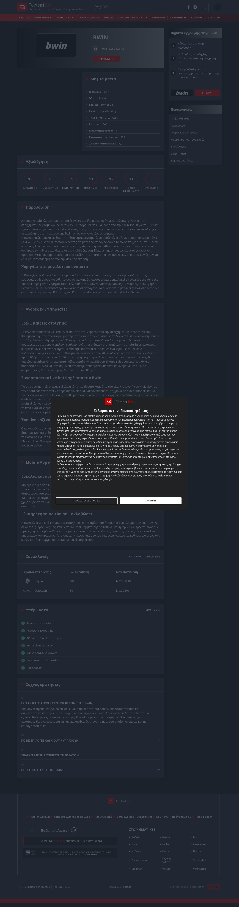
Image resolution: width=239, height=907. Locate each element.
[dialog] (119, 453)
